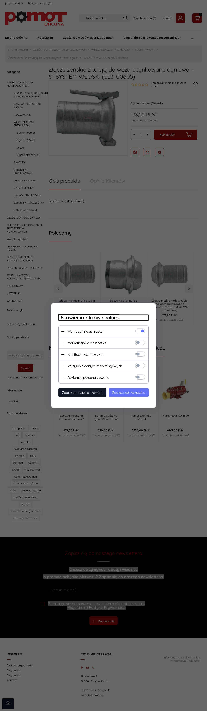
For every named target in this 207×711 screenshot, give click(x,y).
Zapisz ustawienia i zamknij (80, 392)
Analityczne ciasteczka (82, 354)
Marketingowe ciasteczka (84, 343)
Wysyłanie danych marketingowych (92, 366)
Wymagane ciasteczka (82, 331)
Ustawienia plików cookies (86, 317)
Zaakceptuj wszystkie (130, 392)
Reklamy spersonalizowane (86, 377)
